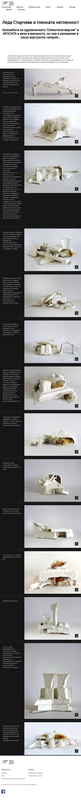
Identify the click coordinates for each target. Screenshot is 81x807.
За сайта (4, 773)
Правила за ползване (35, 773)
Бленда (72, 7)
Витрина (21, 9)
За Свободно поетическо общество (13, 778)
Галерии (59, 7)
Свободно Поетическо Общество (7, 3)
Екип (3, 776)
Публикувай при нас (35, 776)
